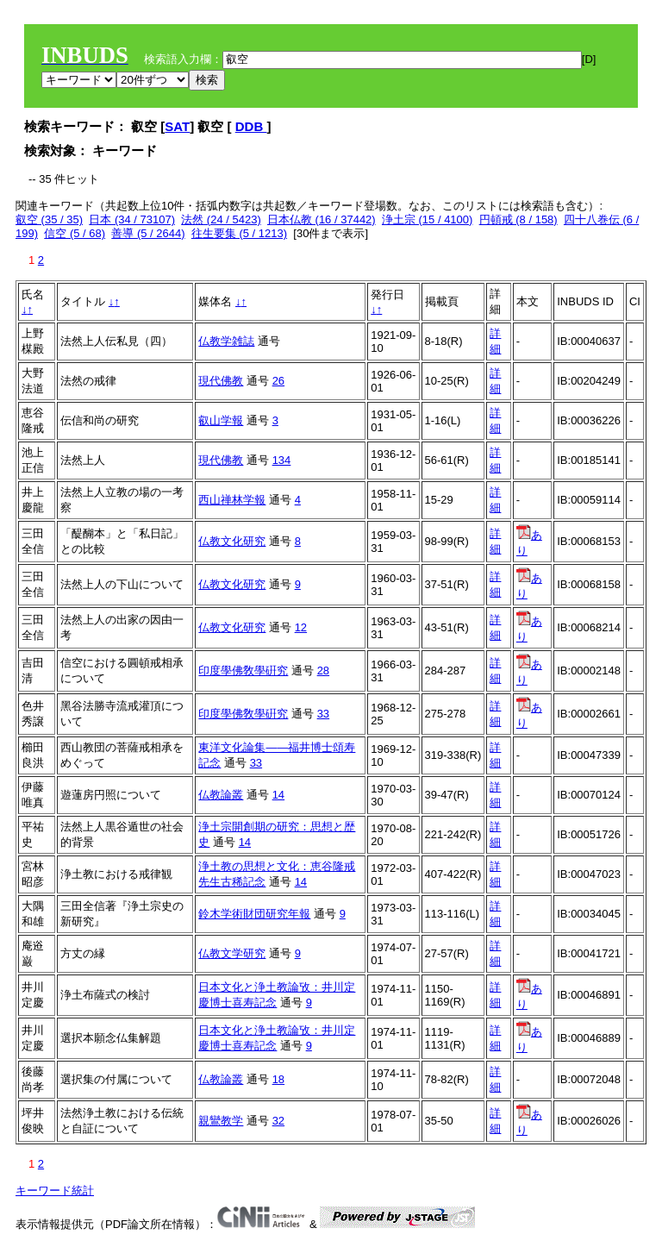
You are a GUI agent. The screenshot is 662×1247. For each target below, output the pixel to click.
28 (323, 670)
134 (281, 460)
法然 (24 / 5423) (221, 219)
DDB (251, 126)
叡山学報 (220, 420)
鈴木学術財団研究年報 (254, 913)
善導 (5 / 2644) (147, 233)
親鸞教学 (220, 1120)
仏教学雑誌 (226, 341)
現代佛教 (220, 380)
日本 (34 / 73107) (132, 219)
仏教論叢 (220, 794)
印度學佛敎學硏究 (243, 670)
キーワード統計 (55, 1190)
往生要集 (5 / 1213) (239, 233)
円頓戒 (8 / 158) (518, 219)
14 (278, 794)
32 (278, 1120)
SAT (177, 126)
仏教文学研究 (231, 953)
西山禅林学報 (231, 499)
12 (301, 627)
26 (278, 380)
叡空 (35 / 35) (49, 219)
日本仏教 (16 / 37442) (321, 219)
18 (278, 1079)
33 (323, 713)
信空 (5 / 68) (74, 233)
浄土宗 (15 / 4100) (427, 219)
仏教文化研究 (231, 541)
